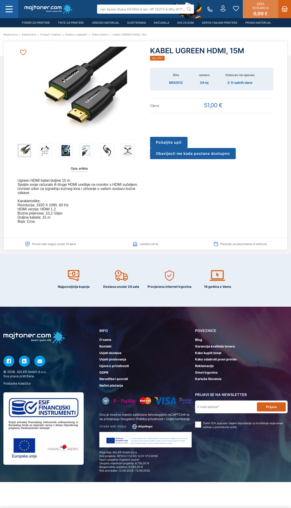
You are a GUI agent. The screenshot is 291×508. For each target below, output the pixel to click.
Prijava (271, 407)
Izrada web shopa (127, 426)
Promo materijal (258, 22)
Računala (161, 22)
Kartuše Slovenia (208, 379)
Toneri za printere (36, 22)
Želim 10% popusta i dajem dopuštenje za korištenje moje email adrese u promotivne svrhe (239, 425)
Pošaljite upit (169, 142)
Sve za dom (185, 22)
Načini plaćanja (111, 385)
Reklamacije (204, 366)
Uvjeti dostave (110, 353)
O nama (105, 340)
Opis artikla (79, 168)
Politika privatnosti (149, 419)
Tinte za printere (71, 22)
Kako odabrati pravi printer (216, 359)
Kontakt (105, 346)
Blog (198, 340)
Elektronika (136, 22)
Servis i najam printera (219, 22)
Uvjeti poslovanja (112, 359)
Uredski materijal (105, 22)
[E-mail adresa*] (227, 407)
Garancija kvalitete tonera (215, 346)
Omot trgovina (206, 372)
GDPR (103, 372)
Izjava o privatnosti (114, 366)
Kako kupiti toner (208, 353)
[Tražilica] (145, 9)
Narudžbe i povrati (113, 379)
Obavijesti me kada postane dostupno (193, 153)
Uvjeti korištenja (178, 419)
